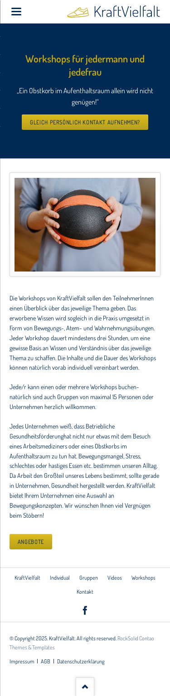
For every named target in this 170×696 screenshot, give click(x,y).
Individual (60, 577)
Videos (114, 577)
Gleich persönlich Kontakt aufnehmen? (85, 122)
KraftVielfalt (27, 577)
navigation (16, 11)
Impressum (22, 661)
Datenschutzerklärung (81, 661)
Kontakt (85, 591)
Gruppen (88, 577)
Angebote (31, 541)
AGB (45, 661)
